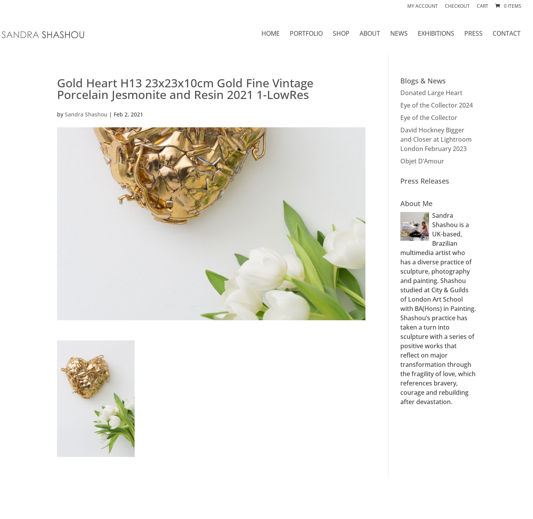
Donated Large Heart (431, 93)
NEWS (399, 34)
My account (422, 6)
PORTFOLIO (306, 34)
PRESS (473, 34)
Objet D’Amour (422, 161)
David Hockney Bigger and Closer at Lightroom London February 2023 (436, 139)
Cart (482, 6)
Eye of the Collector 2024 (436, 105)
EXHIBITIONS (436, 34)
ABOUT (370, 34)
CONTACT (507, 34)
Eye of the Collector (428, 117)
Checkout (457, 6)
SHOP (341, 34)
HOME (270, 34)
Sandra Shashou (86, 114)
